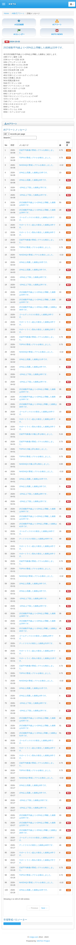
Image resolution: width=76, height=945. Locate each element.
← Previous (33, 908)
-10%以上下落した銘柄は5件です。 (33, 606)
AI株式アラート (18, 13)
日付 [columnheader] (12, 145)
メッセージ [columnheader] (23, 145)
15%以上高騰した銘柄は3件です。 (33, 270)
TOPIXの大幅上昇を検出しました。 (34, 449)
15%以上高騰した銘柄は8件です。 (33, 180)
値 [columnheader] (60, 145)
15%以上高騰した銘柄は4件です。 (33, 367)
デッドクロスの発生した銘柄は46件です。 (36, 845)
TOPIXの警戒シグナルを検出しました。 (35, 158)
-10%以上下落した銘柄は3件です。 (33, 382)
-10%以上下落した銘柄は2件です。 (33, 285)
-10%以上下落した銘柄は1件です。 (33, 195)
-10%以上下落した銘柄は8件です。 (33, 494)
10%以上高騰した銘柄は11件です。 (34, 359)
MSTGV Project (43, 941)
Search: (20, 137)
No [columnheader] (6, 145)
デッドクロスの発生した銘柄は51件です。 (36, 643)
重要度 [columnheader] (68, 143)
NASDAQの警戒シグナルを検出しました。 (37, 165)
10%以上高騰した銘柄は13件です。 (34, 172)
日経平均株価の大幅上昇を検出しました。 (36, 434)
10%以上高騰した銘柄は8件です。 (33, 785)
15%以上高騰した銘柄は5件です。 (33, 793)
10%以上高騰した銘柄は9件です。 (33, 583)
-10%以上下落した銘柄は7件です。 (33, 187)
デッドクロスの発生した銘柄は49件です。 (36, 539)
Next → (44, 908)
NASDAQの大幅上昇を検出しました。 (35, 464)
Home (6, 13)
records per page (14, 134)
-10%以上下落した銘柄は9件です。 (33, 374)
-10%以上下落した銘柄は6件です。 (33, 277)
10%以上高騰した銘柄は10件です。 (34, 262)
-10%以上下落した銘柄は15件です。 (34, 800)
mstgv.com (33, 937)
